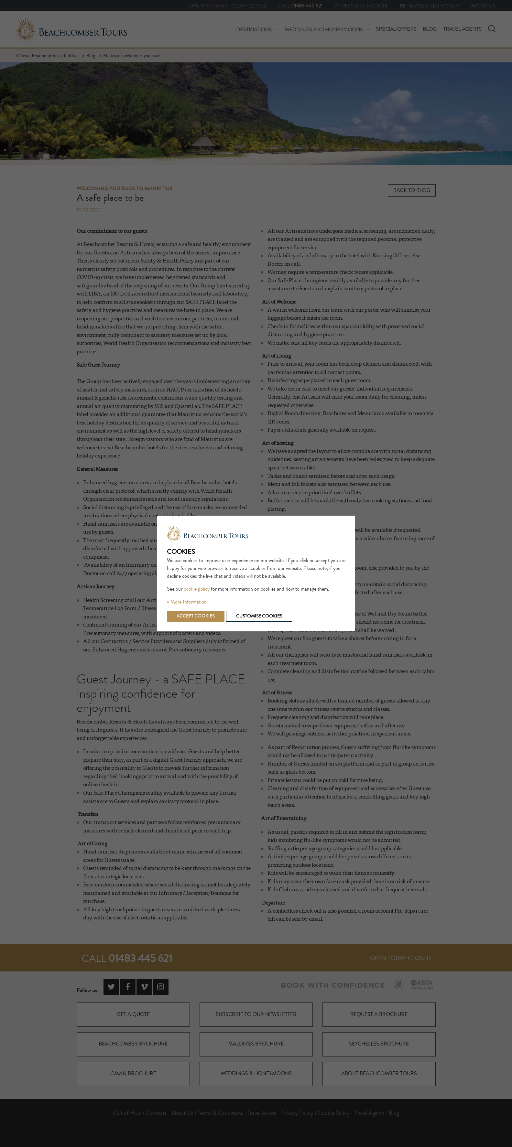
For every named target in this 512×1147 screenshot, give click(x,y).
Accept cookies (196, 616)
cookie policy (197, 589)
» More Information (187, 602)
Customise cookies (259, 616)
